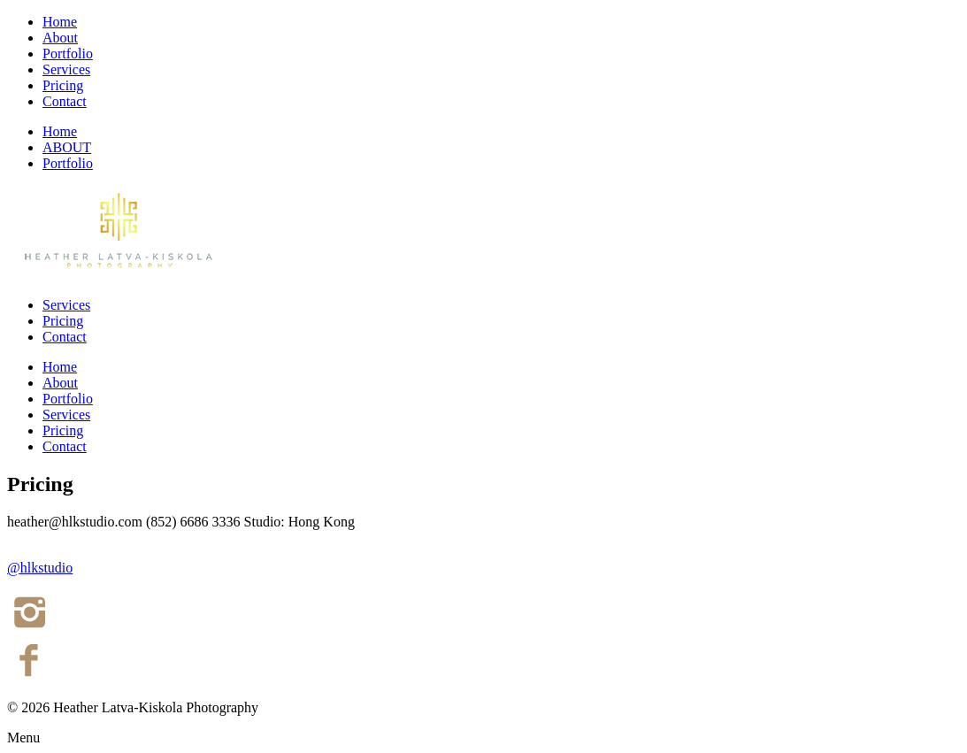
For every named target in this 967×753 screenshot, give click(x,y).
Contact (64, 101)
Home (59, 21)
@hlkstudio (40, 567)
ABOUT (66, 147)
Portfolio (67, 53)
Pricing (62, 85)
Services (66, 69)
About (60, 37)
